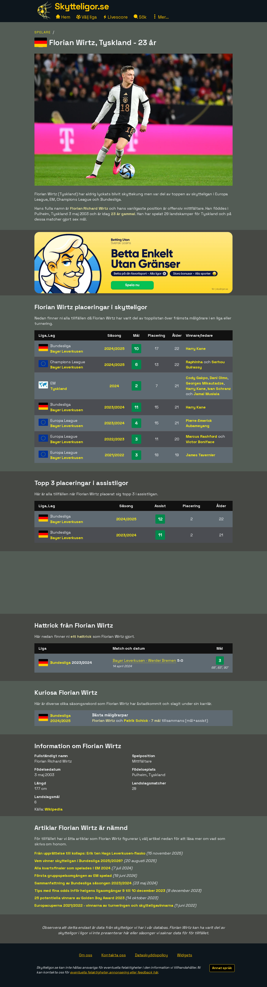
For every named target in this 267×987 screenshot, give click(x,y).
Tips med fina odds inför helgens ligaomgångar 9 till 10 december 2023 (99, 890)
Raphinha (194, 361)
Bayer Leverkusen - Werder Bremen (144, 660)
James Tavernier (200, 455)
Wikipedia (53, 809)
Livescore (115, 17)
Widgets (184, 955)
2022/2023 (114, 439)
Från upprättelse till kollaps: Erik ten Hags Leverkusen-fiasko (89, 853)
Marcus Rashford (201, 436)
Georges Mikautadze (205, 383)
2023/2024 (114, 407)
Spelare (42, 32)
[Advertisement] (133, 582)
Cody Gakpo (197, 377)
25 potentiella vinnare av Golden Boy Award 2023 (79, 897)
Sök (140, 17)
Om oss (85, 955)
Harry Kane (196, 348)
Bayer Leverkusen (66, 351)
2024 (114, 385)
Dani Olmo (218, 377)
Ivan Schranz (219, 388)
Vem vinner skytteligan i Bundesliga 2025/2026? (78, 860)
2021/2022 (114, 455)
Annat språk (222, 968)
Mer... (161, 17)
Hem (63, 17)
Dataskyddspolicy (151, 955)
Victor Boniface (200, 441)
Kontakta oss (113, 955)
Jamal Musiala (206, 393)
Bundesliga (71, 662)
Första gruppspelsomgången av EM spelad (73, 875)
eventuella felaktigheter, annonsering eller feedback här (114, 972)
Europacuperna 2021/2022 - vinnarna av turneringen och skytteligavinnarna (103, 905)
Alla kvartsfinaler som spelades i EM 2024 (72, 868)
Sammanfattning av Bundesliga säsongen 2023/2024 (83, 883)
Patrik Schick (136, 720)
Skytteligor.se (82, 6)
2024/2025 (114, 348)
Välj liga (86, 17)
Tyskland (58, 388)
